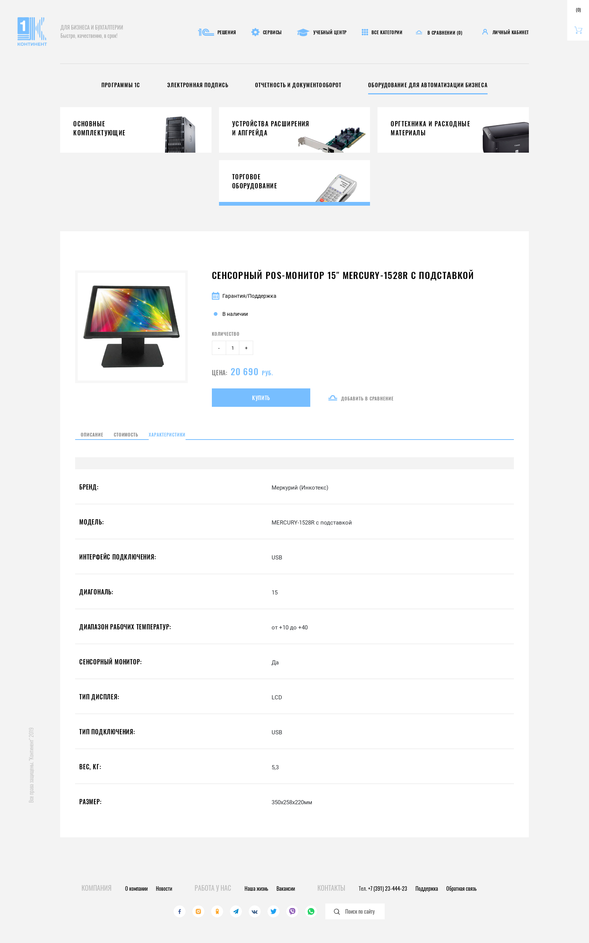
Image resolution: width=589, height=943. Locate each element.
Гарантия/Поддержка (244, 296)
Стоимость (138, 441)
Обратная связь (461, 888)
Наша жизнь (256, 888)
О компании (136, 888)
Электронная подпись (185, 84)
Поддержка (426, 888)
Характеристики (197, 441)
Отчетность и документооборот (296, 84)
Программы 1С (101, 84)
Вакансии (285, 888)
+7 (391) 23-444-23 (387, 888)
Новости (164, 888)
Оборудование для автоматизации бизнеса (441, 84)
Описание (90, 441)
